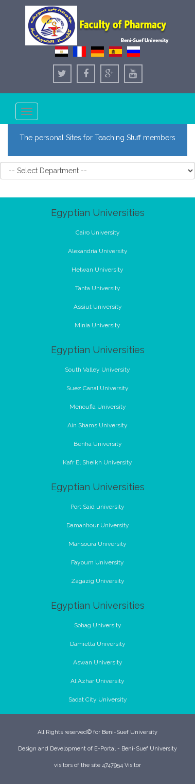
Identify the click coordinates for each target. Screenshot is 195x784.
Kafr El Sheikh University (97, 462)
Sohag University (97, 625)
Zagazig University (98, 581)
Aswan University (97, 662)
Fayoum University (97, 562)
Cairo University (98, 232)
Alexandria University (98, 251)
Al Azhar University (97, 681)
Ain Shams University (97, 425)
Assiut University (98, 306)
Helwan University (97, 269)
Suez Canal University (97, 388)
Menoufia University (97, 406)
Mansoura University (97, 543)
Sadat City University (97, 699)
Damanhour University (97, 525)
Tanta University (97, 288)
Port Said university (97, 506)
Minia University (97, 325)
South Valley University (97, 369)
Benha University (98, 443)
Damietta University (98, 643)
